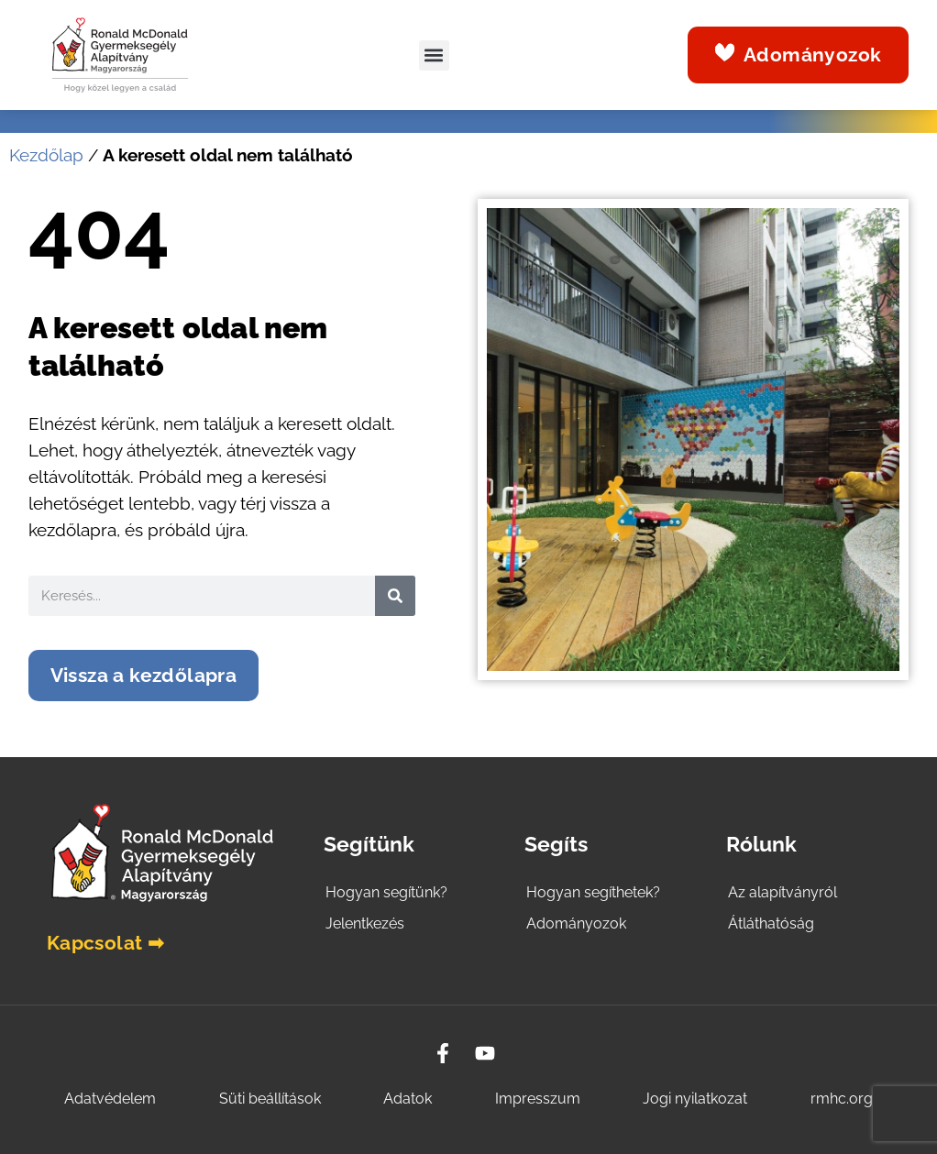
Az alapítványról (782, 892)
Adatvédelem (110, 1098)
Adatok (407, 1098)
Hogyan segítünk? (386, 892)
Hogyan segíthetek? (593, 892)
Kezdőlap (46, 155)
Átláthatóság (771, 923)
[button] (434, 55)
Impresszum (537, 1098)
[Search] (395, 596)
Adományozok (576, 923)
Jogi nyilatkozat (695, 1098)
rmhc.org (841, 1098)
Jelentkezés (364, 923)
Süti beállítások (270, 1098)
